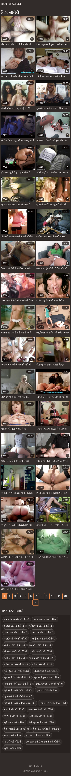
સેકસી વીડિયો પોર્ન (11, 4)
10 (52, 596)
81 (65, 596)
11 (59, 596)
